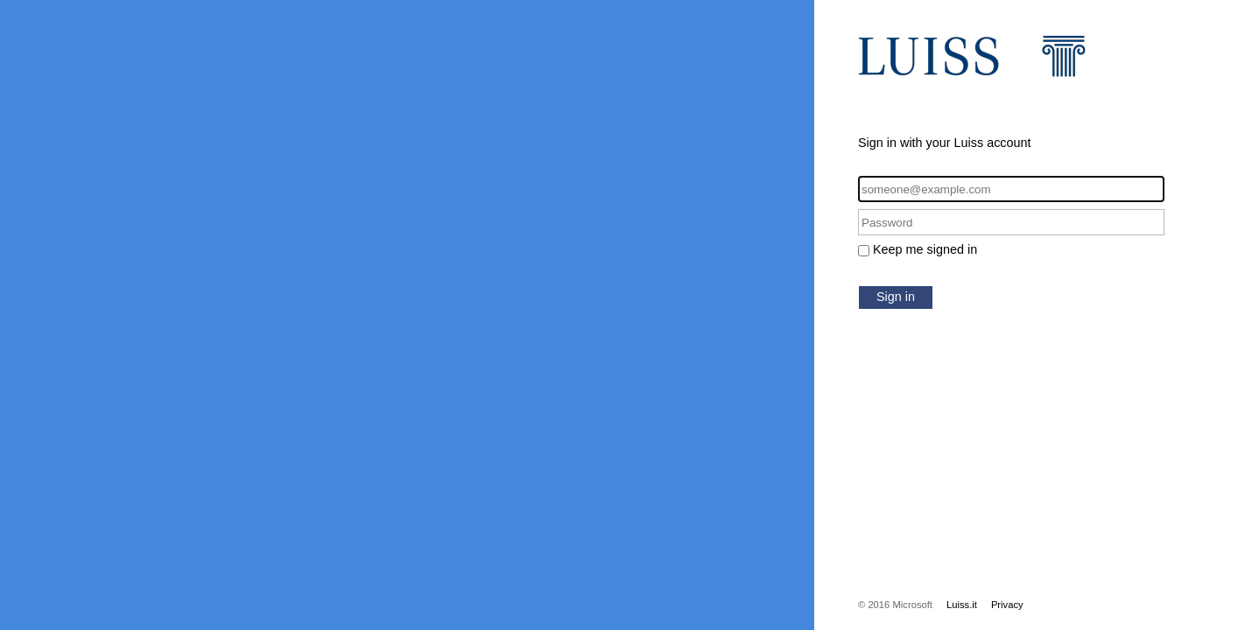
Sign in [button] (895, 297)
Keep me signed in (925, 249)
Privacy (1007, 604)
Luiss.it (961, 604)
